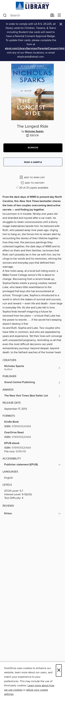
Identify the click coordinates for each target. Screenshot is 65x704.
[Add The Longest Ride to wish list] (32, 177)
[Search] (5, 15)
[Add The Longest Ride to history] (33, 183)
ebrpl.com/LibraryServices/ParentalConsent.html (34, 48)
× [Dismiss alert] (61, 24)
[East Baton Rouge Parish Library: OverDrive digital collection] (32, 6)
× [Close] (59, 670)
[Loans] (52, 16)
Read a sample (33, 162)
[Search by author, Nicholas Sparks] (32, 367)
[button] (32, 147)
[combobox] (25, 15)
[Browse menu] (59, 15)
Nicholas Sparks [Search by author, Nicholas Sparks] (34, 131)
